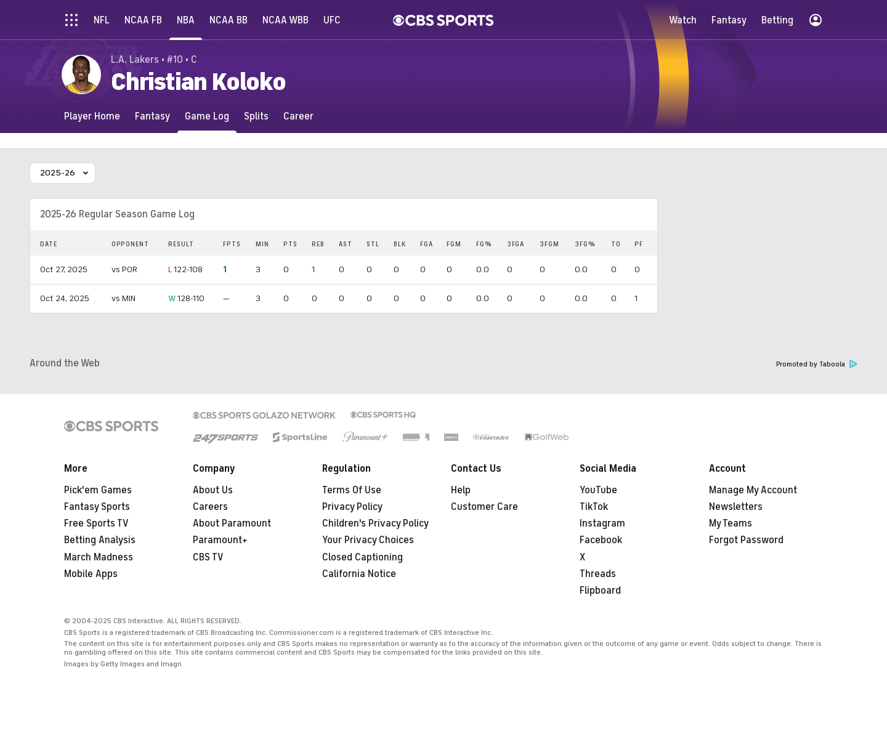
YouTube (598, 490)
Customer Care (484, 507)
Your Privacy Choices (368, 540)
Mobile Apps (91, 574)
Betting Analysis (100, 540)
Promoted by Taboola (816, 364)
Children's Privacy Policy (375, 523)
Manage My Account (753, 490)
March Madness (98, 557)
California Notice (359, 574)
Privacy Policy (352, 507)
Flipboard (600, 590)
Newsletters (736, 507)
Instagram (602, 523)
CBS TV (208, 557)
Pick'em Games (98, 490)
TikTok (594, 507)
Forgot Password (746, 540)
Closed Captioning (362, 557)
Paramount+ (220, 540)
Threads (598, 574)
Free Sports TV (96, 523)
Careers (210, 507)
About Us (213, 490)
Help (461, 490)
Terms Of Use (351, 490)
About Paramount (232, 523)
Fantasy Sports (97, 507)
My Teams (730, 523)
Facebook (601, 540)
